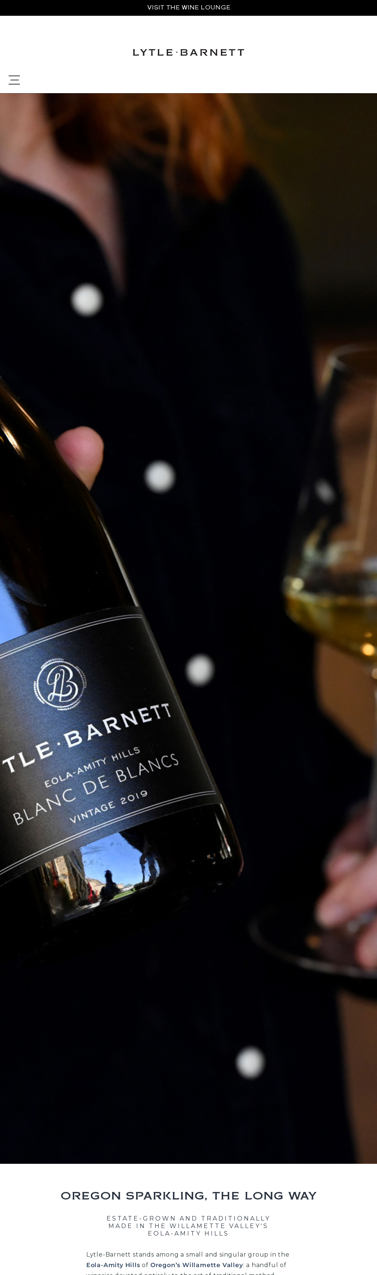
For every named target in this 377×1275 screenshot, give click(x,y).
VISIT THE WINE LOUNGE (188, 7)
